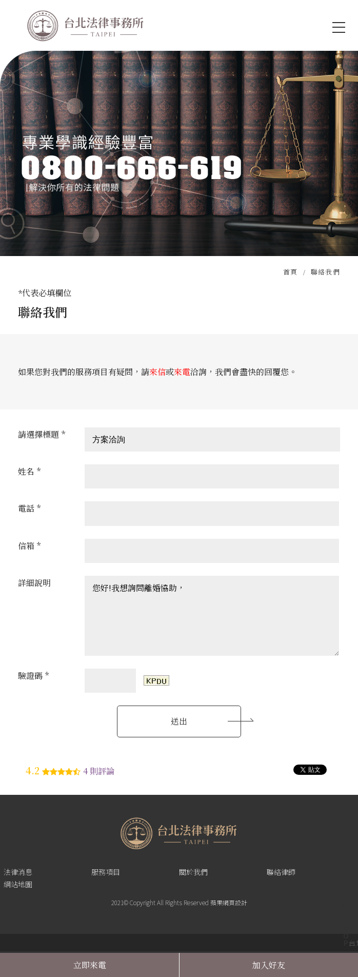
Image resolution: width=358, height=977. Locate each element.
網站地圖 (18, 884)
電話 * (29, 508)
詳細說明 (34, 583)
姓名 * (29, 471)
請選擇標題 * (41, 434)
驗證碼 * (33, 675)
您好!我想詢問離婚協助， (212, 616)
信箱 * (29, 546)
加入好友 (268, 965)
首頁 (290, 272)
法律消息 (18, 872)
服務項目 (105, 872)
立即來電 (89, 965)
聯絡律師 (281, 872)
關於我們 (193, 872)
